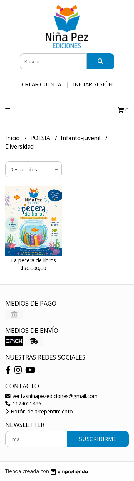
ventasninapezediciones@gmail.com (51, 396)
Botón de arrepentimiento (39, 411)
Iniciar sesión (93, 84)
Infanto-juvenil (81, 138)
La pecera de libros (33, 260)
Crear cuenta (41, 84)
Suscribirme (97, 439)
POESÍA (40, 138)
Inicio (13, 138)
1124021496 (23, 403)
